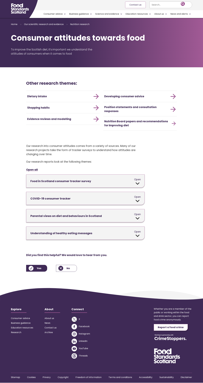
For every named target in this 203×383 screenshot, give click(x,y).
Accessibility (145, 377)
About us (159, 13)
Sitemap (15, 377)
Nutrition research (82, 24)
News (47, 323)
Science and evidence (107, 13)
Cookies (31, 377)
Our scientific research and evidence (45, 24)
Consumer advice (53, 13)
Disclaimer (186, 377)
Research (16, 332)
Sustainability (166, 377)
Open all (32, 170)
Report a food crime (171, 327)
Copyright (63, 377)
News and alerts (179, 13)
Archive (49, 332)
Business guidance (79, 13)
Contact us (135, 4)
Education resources (137, 13)
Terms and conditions (120, 377)
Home (14, 24)
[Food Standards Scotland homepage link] (20, 8)
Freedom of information (88, 377)
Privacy (47, 377)
